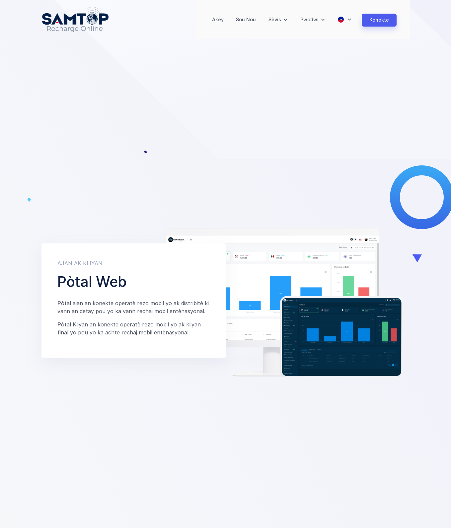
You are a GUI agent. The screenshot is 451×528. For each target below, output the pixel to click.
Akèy (216, 21)
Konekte (379, 21)
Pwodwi (310, 21)
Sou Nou (246, 21)
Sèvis (275, 21)
